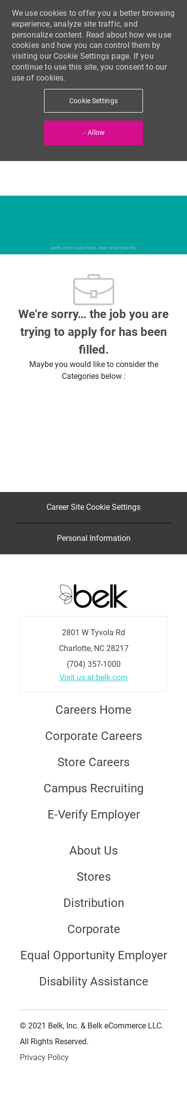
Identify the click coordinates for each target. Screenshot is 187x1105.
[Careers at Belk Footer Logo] (93, 595)
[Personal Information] (93, 538)
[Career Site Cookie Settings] (93, 507)
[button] (93, 101)
